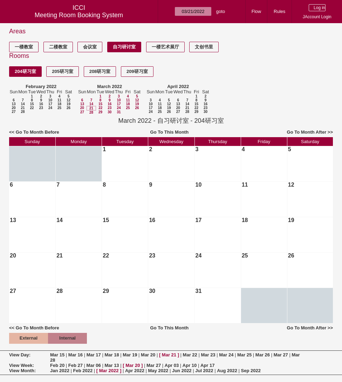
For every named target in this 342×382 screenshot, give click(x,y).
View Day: (19, 354)
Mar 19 (130, 354)
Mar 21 (169, 354)
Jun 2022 (182, 370)
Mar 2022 (109, 370)
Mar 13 (111, 365)
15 (32, 104)
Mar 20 (148, 354)
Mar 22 (190, 354)
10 (50, 100)
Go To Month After (307, 132)
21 (23, 108)
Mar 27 (281, 354)
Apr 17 (207, 365)
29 (100, 112)
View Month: (22, 370)
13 (13, 104)
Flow (256, 11)
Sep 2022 (251, 370)
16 (41, 104)
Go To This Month (169, 132)
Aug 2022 (227, 370)
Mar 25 (244, 354)
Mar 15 (57, 354)
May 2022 (158, 370)
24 (50, 108)
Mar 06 (94, 365)
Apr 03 (172, 365)
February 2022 (41, 86)
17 (50, 104)
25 (59, 108)
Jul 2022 (204, 370)
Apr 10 (190, 365)
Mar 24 (226, 354)
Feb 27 (75, 365)
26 (68, 108)
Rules (279, 11)
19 (68, 104)
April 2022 (178, 86)
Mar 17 (94, 354)
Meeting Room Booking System (79, 15)
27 (13, 112)
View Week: (21, 365)
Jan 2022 (59, 370)
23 (41, 108)
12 (68, 100)
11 (59, 100)
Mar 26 (262, 354)
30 (109, 112)
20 (13, 108)
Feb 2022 (83, 370)
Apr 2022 (134, 370)
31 (119, 112)
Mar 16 (75, 354)
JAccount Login (317, 16)
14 (23, 104)
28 (23, 112)
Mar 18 (111, 354)
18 (59, 104)
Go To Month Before (37, 132)
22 (32, 108)
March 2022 (109, 86)
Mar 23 (208, 354)
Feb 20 (57, 365)
